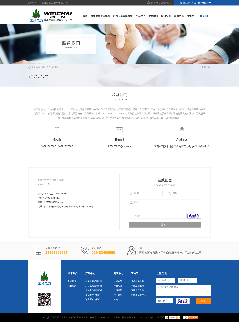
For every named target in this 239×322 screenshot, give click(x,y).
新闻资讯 (179, 16)
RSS (134, 317)
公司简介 (192, 16)
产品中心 (140, 16)
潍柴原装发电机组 (100, 16)
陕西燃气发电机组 (139, 290)
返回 (206, 66)
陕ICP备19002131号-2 (109, 317)
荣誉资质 (72, 285)
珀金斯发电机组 (92, 299)
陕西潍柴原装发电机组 (140, 281)
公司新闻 (118, 281)
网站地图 (126, 317)
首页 (85, 16)
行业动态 (118, 285)
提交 (203, 301)
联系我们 (204, 16)
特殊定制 (166, 16)
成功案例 (153, 16)
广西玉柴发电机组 (123, 16)
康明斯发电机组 (92, 295)
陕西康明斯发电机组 (140, 295)
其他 (116, 299)
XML (140, 317)
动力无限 (159, 317)
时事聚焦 (118, 295)
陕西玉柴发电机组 (139, 285)
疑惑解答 (118, 290)
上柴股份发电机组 (93, 290)
